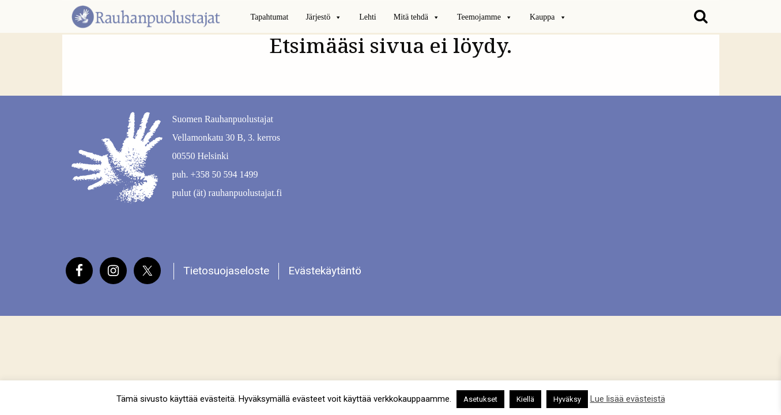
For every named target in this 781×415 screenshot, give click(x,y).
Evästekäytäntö (324, 270)
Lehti (367, 17)
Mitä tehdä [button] (417, 17)
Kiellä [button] (525, 399)
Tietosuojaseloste (226, 270)
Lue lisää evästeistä (627, 399)
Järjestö (323, 17)
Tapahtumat (270, 17)
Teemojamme (484, 17)
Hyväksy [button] (567, 399)
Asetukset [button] (480, 399)
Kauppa (548, 17)
